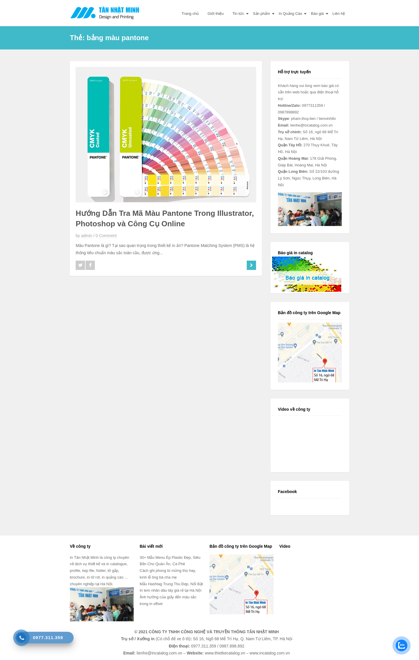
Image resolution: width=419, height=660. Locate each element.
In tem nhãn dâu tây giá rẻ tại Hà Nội (170, 590)
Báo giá (317, 13)
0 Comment (106, 235)
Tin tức (238, 13)
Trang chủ (190, 13)
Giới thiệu (215, 13)
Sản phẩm (261, 13)
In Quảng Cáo (290, 13)
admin (86, 235)
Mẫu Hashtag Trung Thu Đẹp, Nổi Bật (171, 584)
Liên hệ (339, 13)
